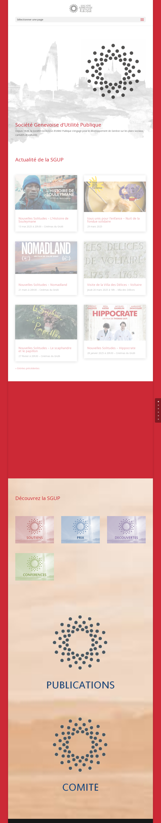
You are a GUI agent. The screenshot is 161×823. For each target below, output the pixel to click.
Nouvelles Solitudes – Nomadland (42, 285)
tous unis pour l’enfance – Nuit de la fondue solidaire (113, 219)
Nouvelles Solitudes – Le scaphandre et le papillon (44, 349)
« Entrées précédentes (27, 368)
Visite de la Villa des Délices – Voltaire (114, 285)
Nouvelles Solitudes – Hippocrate (111, 348)
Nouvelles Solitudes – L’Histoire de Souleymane (43, 219)
